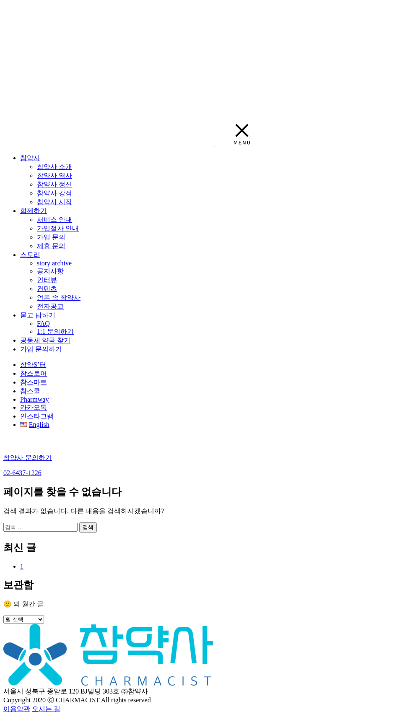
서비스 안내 (54, 219)
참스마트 (33, 382)
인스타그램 (37, 416)
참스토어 (33, 373)
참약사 (30, 157)
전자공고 (50, 306)
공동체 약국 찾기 (45, 340)
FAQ (43, 323)
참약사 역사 (54, 175)
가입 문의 (51, 237)
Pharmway (34, 399)
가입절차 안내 (58, 228)
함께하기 (33, 210)
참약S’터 (33, 364)
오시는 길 (46, 708)
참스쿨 (30, 391)
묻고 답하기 (37, 315)
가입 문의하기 (41, 349)
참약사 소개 (54, 166)
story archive (54, 263)
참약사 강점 (54, 193)
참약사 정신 (54, 184)
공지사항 (50, 271)
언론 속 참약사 (58, 297)
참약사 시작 (54, 201)
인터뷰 (47, 279)
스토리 (30, 254)
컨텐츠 (47, 288)
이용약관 (16, 708)
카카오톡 (33, 407)
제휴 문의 (51, 245)
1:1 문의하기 (55, 331)
